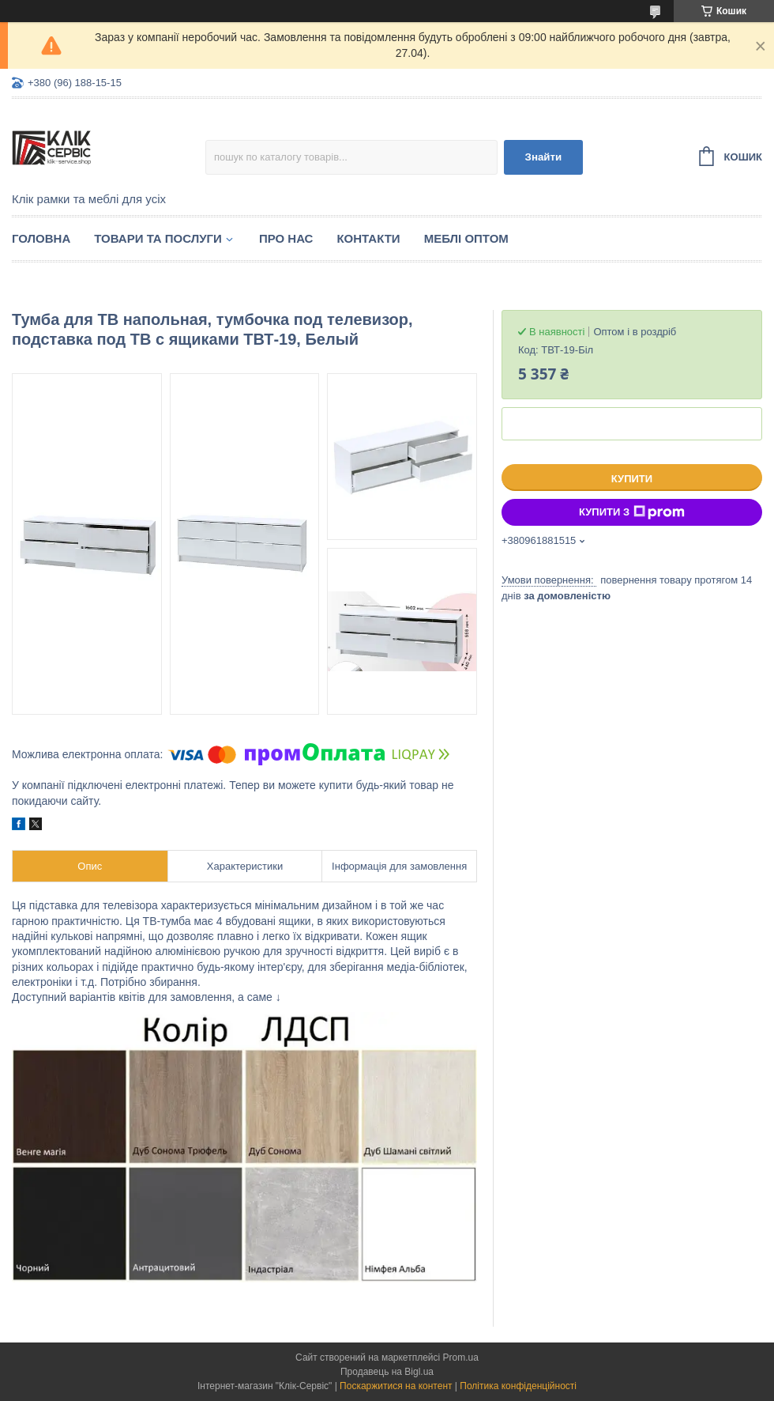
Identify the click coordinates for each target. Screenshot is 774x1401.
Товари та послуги (158, 238)
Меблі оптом (466, 238)
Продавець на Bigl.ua (387, 1371)
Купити (631, 479)
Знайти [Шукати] (543, 157)
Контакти (368, 238)
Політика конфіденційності (518, 1386)
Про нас (286, 238)
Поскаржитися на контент (396, 1386)
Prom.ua (461, 1357)
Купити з (632, 512)
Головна (41, 238)
